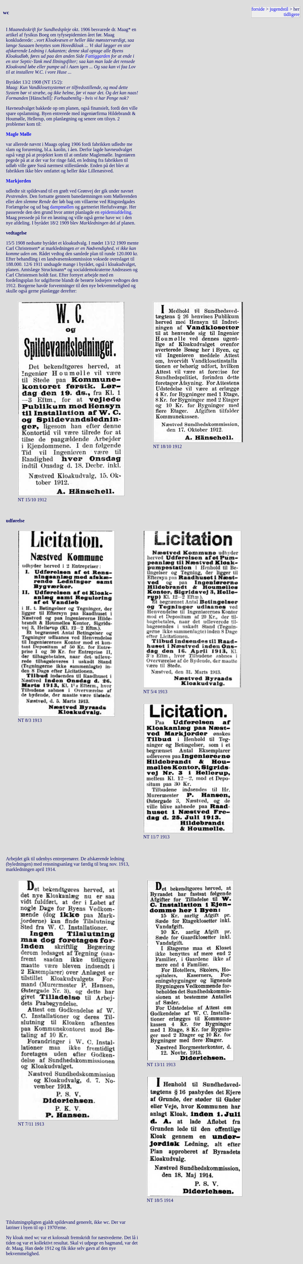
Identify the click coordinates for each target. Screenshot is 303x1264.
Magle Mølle (18, 134)
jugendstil (279, 9)
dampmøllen (62, 206)
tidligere (291, 14)
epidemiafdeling (116, 212)
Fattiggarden (97, 56)
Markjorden (18, 180)
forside (258, 9)
